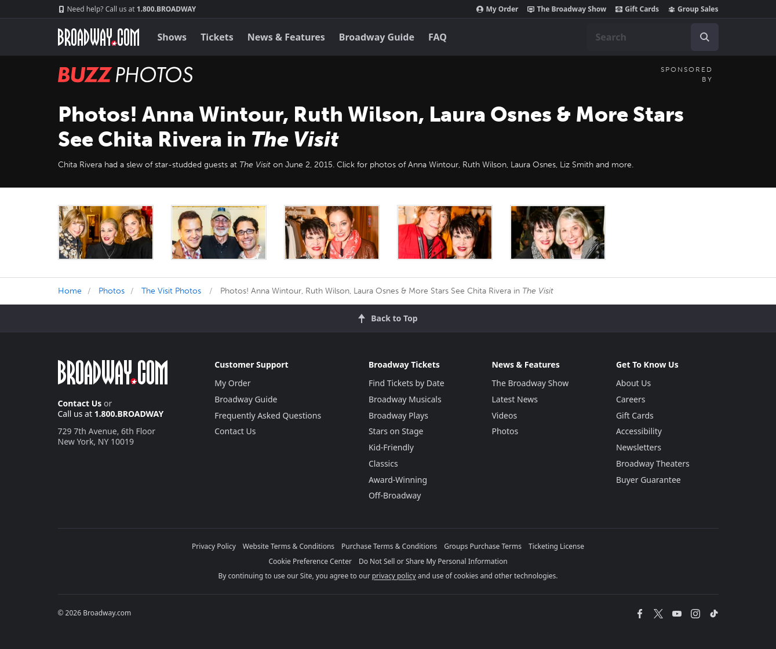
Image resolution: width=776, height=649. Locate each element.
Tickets (217, 37)
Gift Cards (637, 9)
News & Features (286, 37)
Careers (630, 399)
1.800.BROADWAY (127, 9)
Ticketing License (556, 546)
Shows (172, 37)
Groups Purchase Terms (483, 546)
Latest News (514, 399)
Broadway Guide (376, 37)
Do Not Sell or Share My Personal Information (433, 561)
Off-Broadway (395, 495)
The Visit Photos (171, 291)
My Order (497, 9)
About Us (633, 382)
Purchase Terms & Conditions (389, 546)
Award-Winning (398, 479)
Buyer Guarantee (648, 479)
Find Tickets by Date (407, 382)
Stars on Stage (396, 431)
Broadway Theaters (653, 463)
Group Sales (693, 9)
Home (70, 291)
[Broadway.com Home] (98, 37)
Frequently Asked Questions (267, 415)
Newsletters (638, 447)
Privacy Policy (214, 546)
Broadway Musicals (405, 399)
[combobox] (652, 37)
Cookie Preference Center (310, 561)
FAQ (437, 37)
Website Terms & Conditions (288, 546)
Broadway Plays (398, 415)
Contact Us (80, 403)
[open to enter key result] (705, 37)
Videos (504, 415)
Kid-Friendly (391, 447)
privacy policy (394, 576)
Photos (112, 291)
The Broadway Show (566, 9)
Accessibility (639, 431)
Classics (383, 463)
